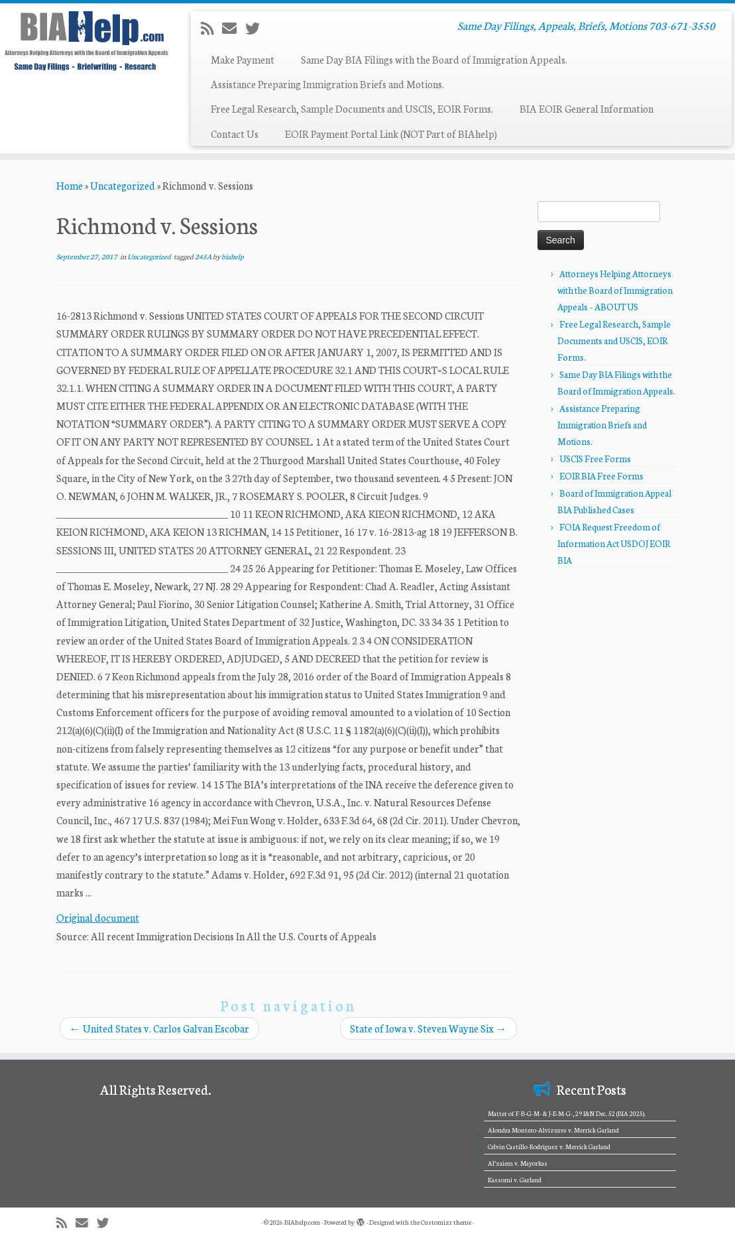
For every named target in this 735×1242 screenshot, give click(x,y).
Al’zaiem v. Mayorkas (517, 1163)
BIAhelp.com (302, 1222)
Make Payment (242, 59)
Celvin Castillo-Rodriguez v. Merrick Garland (549, 1146)
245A (204, 256)
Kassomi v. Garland (514, 1179)
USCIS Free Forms (595, 458)
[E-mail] (233, 28)
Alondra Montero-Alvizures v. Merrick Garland (553, 1130)
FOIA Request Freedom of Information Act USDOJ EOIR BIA (613, 543)
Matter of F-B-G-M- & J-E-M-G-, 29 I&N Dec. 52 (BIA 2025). (567, 1113)
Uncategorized (122, 185)
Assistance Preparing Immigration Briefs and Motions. (327, 84)
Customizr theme (446, 1222)
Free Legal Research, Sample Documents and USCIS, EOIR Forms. (352, 108)
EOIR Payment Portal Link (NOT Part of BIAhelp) (391, 134)
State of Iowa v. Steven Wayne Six (428, 1028)
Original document (97, 917)
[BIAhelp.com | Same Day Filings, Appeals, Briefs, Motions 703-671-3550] (86, 40)
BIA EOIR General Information (586, 108)
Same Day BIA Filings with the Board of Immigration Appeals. (434, 59)
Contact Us (234, 134)
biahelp (232, 256)
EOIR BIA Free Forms (601, 475)
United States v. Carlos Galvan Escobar (159, 1028)
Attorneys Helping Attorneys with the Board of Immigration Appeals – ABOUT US (615, 290)
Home (69, 185)
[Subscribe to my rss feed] (211, 28)
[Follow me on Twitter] (256, 28)
